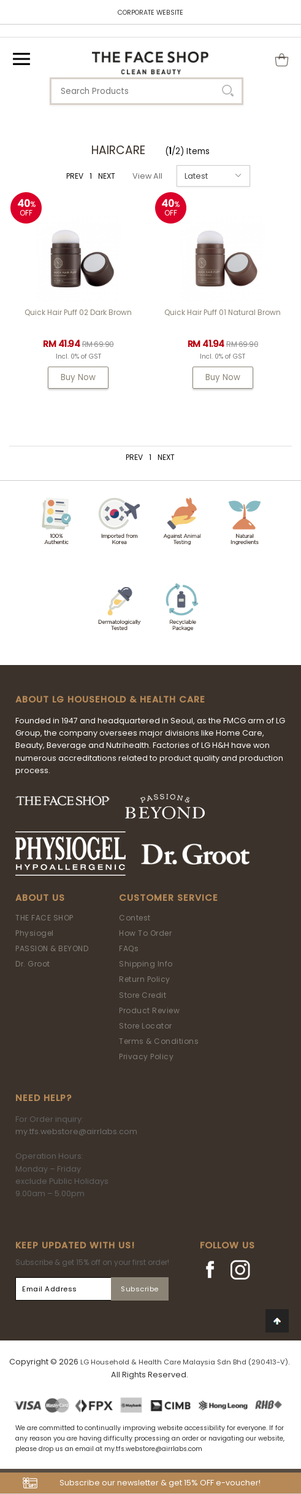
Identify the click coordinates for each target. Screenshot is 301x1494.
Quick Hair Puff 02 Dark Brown (78, 312)
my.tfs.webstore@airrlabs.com (76, 1131)
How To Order (145, 933)
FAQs (129, 948)
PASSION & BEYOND (51, 948)
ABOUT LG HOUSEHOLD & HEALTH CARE (110, 699)
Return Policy (144, 979)
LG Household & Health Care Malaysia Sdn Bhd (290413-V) (184, 1362)
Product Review (149, 1010)
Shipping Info (146, 964)
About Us (40, 898)
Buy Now (78, 377)
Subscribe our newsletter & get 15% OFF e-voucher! (160, 1482)
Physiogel (34, 933)
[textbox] (146, 91)
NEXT (106, 176)
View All (147, 176)
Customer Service (168, 898)
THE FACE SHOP (44, 917)
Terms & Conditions (159, 1041)
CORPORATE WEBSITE (150, 12)
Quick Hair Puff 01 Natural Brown (222, 312)
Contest (135, 917)
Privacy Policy (146, 1056)
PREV (74, 176)
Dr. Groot (32, 964)
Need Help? (43, 1098)
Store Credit (142, 995)
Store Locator (145, 1026)
